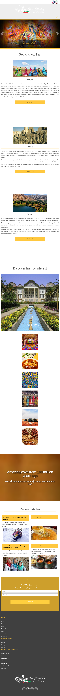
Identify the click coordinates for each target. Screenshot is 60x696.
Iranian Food (30, 366)
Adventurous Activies (6, 661)
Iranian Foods (5, 658)
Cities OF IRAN (5, 653)
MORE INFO (30, 102)
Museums (4, 668)
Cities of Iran (30, 325)
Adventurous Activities (30, 423)
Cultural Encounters (30, 348)
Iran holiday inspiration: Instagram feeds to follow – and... (15, 547)
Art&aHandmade (30, 385)
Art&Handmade (5, 666)
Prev (2, 33)
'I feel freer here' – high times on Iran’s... (14, 518)
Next (57, 33)
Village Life (30, 404)
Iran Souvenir (30, 442)
